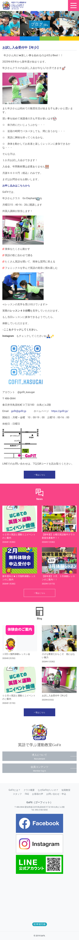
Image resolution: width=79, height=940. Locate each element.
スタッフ (17, 794)
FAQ (27, 794)
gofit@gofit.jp (18, 411)
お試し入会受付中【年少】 (55, 695)
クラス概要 (29, 790)
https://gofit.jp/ (59, 411)
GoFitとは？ (14, 790)
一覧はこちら (39, 475)
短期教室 (66, 790)
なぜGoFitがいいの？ (48, 790)
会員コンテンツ (39, 768)
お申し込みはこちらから (16, 185)
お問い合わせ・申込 (56, 794)
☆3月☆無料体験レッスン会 (16, 654)
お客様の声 (37, 794)
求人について (39, 756)
